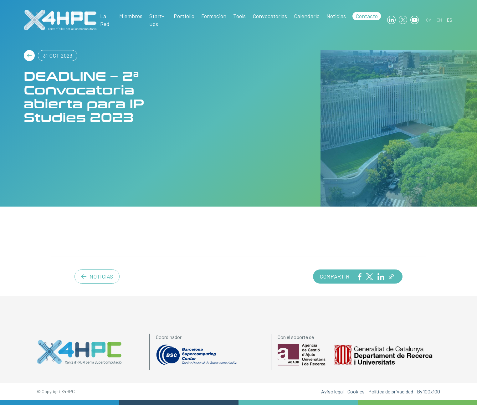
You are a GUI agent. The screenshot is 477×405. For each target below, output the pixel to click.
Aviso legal (332, 391)
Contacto (367, 16)
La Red (105, 20)
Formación (213, 16)
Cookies (356, 391)
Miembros (130, 16)
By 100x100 (428, 391)
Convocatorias (270, 16)
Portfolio (184, 16)
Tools (239, 16)
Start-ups (156, 20)
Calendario (307, 16)
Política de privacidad (390, 391)
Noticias (336, 16)
